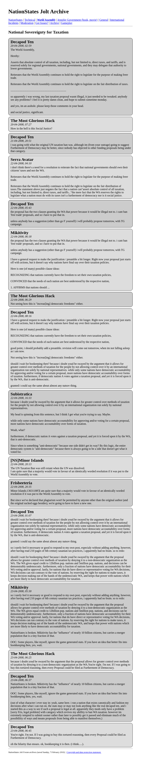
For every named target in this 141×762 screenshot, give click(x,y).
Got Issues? (41, 23)
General (103, 19)
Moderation (27, 23)
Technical (29, 19)
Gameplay (66, 23)
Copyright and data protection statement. (84, 752)
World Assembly (46, 19)
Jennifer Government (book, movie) (77, 19)
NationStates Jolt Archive (38, 11)
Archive (54, 23)
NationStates (15, 19)
